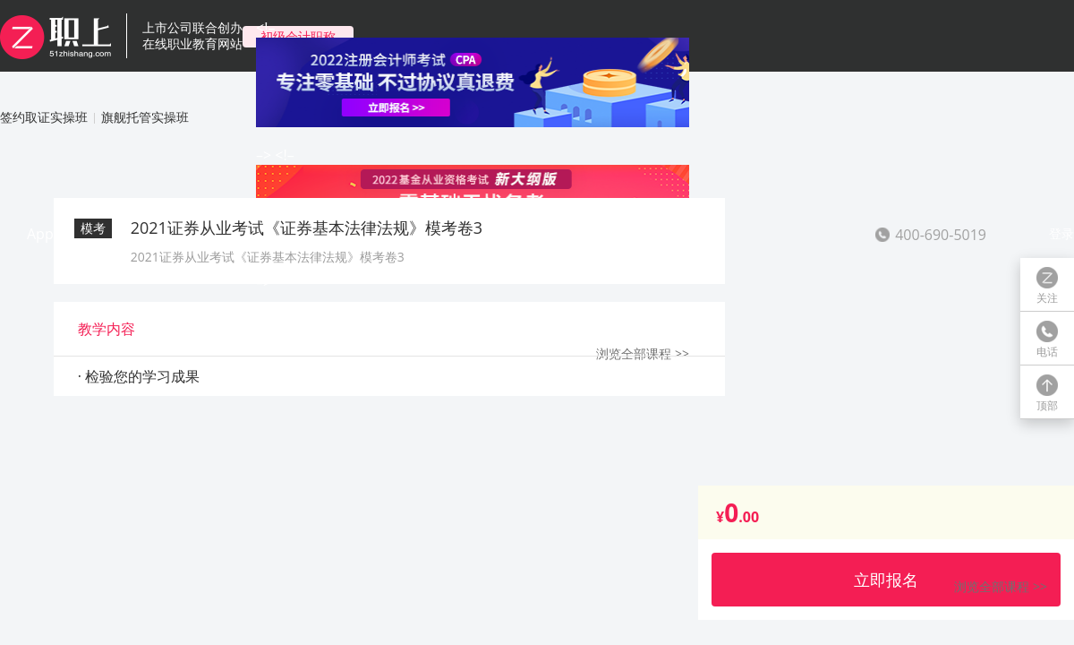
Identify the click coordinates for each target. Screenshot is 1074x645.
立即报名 (886, 579)
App (40, 234)
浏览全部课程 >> (1000, 586)
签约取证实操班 (44, 116)
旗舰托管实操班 (145, 116)
